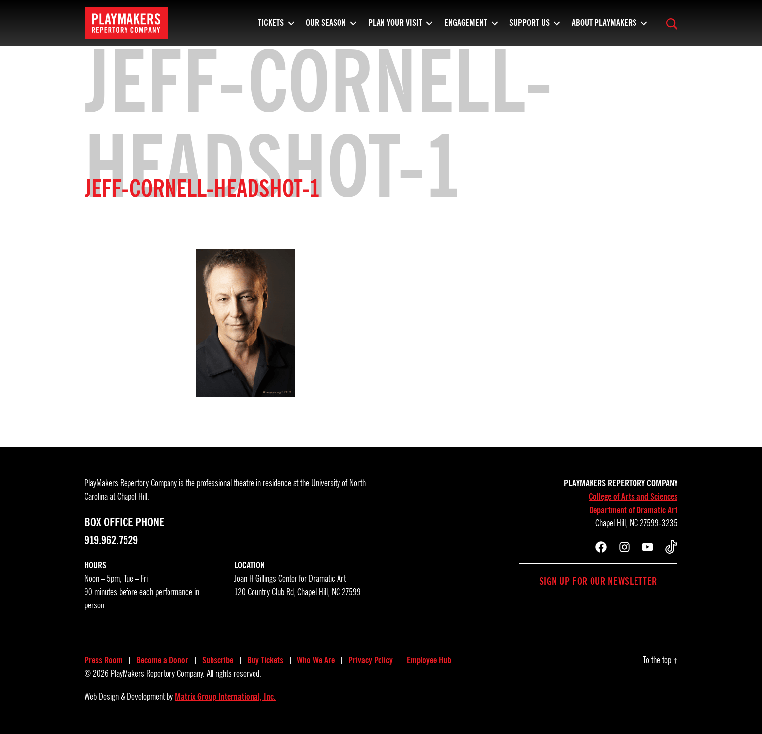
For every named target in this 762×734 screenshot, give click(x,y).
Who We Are (316, 660)
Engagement (465, 27)
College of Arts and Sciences (633, 497)
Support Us (529, 27)
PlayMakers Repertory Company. (158, 673)
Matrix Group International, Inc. (225, 697)
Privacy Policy (370, 660)
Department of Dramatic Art (633, 510)
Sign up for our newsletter (598, 581)
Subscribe (217, 660)
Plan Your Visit (395, 27)
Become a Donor (162, 660)
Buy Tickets (265, 660)
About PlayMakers (604, 27)
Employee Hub (429, 660)
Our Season (326, 27)
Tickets (271, 27)
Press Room (104, 660)
